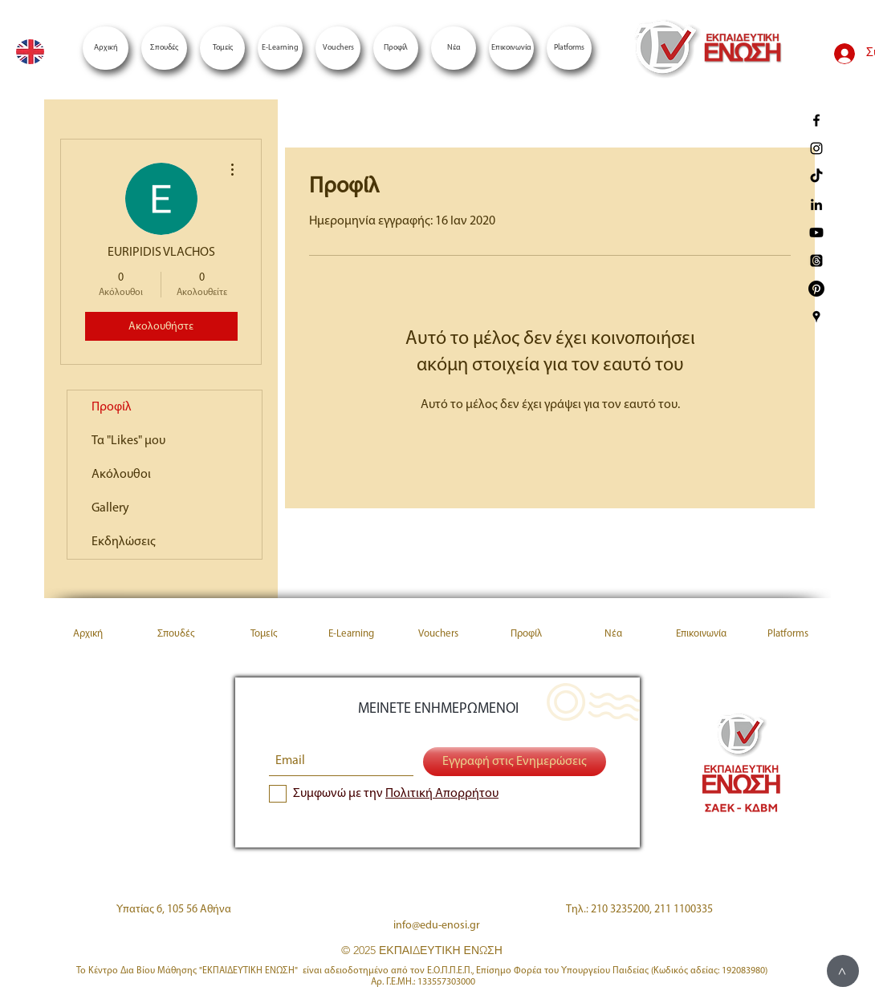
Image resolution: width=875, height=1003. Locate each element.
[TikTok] (816, 176)
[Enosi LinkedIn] (816, 204)
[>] (843, 971)
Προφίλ (112, 407)
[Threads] (816, 261)
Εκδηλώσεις (124, 542)
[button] (569, 48)
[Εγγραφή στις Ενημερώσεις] (514, 761)
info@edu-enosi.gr (436, 926)
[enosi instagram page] (816, 148)
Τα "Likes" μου (128, 441)
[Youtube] (816, 232)
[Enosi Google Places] (816, 317)
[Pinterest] (816, 289)
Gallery (110, 508)
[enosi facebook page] (816, 120)
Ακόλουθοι (121, 474)
